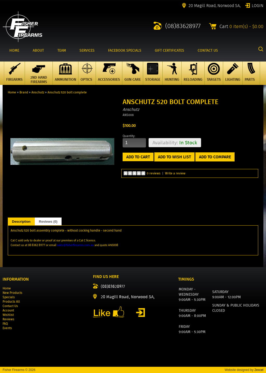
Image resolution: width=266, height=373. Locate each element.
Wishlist (8, 315)
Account (8, 310)
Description (21, 221)
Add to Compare (215, 157)
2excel (258, 370)
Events (7, 328)
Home (12, 92)
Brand (23, 92)
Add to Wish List (174, 157)
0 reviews (154, 173)
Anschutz (37, 92)
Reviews (8, 319)
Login (257, 5)
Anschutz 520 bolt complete (67, 92)
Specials (9, 297)
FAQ (5, 323)
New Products (12, 292)
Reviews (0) (48, 221)
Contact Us (10, 306)
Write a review (175, 173)
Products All (11, 301)
